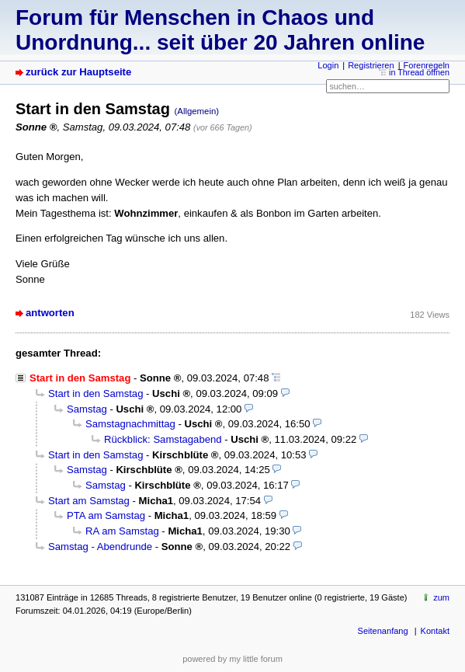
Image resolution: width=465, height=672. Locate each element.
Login (328, 65)
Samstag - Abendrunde (100, 546)
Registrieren (371, 65)
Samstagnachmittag (130, 424)
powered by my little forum (232, 658)
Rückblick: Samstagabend (163, 439)
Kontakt (435, 630)
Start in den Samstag (95, 393)
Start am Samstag (89, 501)
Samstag (87, 409)
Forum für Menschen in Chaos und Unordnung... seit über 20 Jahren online (220, 29)
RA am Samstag (122, 531)
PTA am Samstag (106, 515)
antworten (50, 313)
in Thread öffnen (419, 72)
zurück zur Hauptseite (78, 72)
